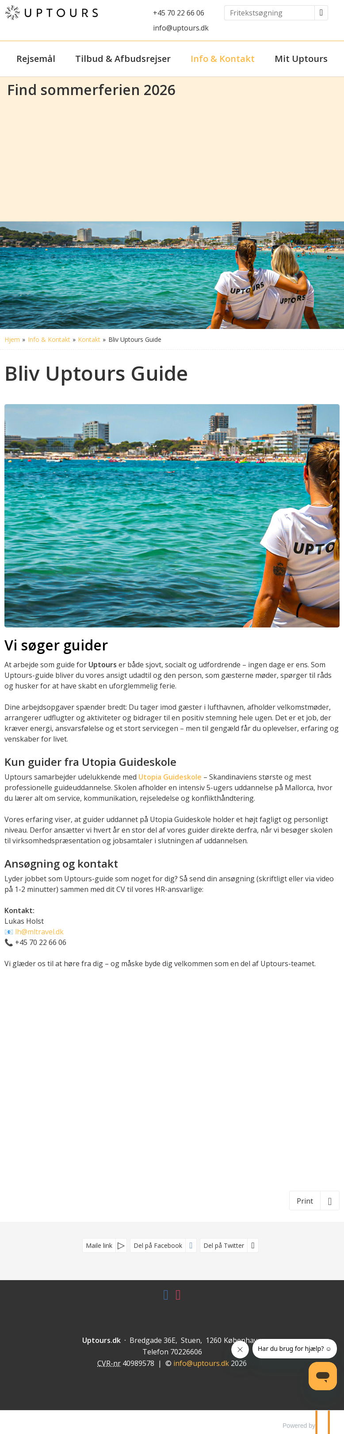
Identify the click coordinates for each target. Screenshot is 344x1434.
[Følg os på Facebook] (165, 1297)
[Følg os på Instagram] (178, 1297)
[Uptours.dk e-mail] (201, 1363)
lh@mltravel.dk (39, 932)
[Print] (314, 1200)
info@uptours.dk (181, 28)
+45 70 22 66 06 (178, 13)
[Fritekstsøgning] (269, 12)
